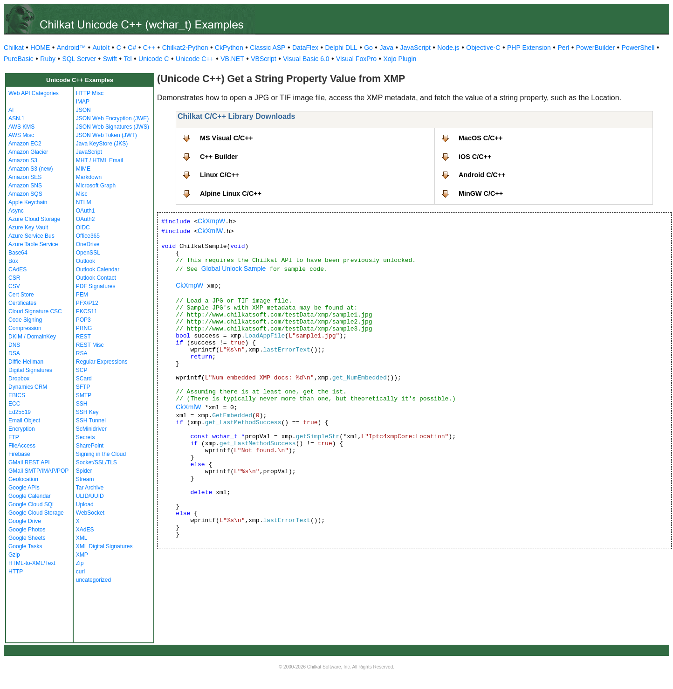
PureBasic (19, 58)
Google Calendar (29, 496)
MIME (83, 168)
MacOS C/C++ (480, 138)
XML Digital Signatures (104, 546)
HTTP (15, 571)
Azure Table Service (33, 244)
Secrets (85, 437)
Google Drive (24, 521)
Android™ (71, 47)
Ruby (47, 58)
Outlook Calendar (97, 269)
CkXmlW (210, 230)
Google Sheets (26, 538)
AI (11, 110)
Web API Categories (33, 93)
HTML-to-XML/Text (31, 563)
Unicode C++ (195, 58)
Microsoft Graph (96, 185)
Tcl (127, 58)
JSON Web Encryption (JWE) (112, 118)
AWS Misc (21, 135)
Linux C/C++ (219, 175)
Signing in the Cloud (101, 454)
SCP (82, 370)
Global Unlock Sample (233, 268)
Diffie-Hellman (25, 361)
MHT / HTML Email (99, 160)
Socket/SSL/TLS (96, 462)
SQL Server (79, 58)
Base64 (17, 252)
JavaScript (415, 47)
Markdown (89, 177)
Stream (85, 479)
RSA (82, 353)
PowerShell (638, 47)
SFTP (83, 387)
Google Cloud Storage (36, 513)
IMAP (82, 101)
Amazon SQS (25, 194)
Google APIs (24, 487)
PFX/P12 (87, 303)
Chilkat (14, 47)
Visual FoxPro (356, 58)
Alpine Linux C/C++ (230, 193)
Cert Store (21, 294)
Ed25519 (19, 412)
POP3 (83, 320)
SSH (82, 403)
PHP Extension (529, 47)
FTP (13, 437)
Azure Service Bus (31, 236)
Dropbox (18, 378)
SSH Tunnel (91, 420)
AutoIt (101, 47)
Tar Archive (89, 487)
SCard (84, 378)
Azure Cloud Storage (34, 219)
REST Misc (90, 345)
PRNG (84, 328)
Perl (563, 47)
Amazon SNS (25, 185)
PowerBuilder (595, 47)
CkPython (229, 47)
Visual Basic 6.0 (306, 58)
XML (82, 538)
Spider (84, 471)
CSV (14, 286)
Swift (110, 58)
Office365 (88, 236)
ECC (14, 403)
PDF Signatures (96, 286)
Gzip (14, 554)
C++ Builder (219, 156)
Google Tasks (25, 546)
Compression (24, 328)
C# (132, 47)
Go (368, 47)
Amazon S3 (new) (30, 168)
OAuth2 (85, 219)
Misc (82, 194)
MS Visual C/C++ (226, 138)
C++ (149, 47)
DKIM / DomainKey (32, 336)
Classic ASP (267, 47)
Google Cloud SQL (31, 504)
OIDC (83, 227)
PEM (82, 294)
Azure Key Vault (28, 227)
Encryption (21, 429)
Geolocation (23, 479)
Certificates (22, 303)
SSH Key (87, 412)
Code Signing (25, 320)
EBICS (16, 395)
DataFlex (305, 47)
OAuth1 (85, 210)
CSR (14, 278)
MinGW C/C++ (481, 193)
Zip (80, 563)
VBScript (263, 58)
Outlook (85, 261)
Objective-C (483, 47)
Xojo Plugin (400, 58)
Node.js (448, 47)
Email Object (24, 420)
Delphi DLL (341, 47)
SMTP (83, 395)
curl (80, 571)
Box (13, 261)
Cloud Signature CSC (35, 311)
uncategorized (93, 580)
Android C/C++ (482, 175)
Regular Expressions (102, 361)
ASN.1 (16, 118)
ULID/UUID (90, 496)
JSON (83, 110)
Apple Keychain (27, 202)
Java (386, 47)
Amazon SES (24, 177)
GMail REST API (28, 462)
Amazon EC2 (24, 143)
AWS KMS (21, 127)
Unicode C (153, 58)
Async (16, 210)
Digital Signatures (30, 370)
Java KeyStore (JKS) (102, 143)
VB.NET (232, 58)
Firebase (19, 454)
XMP (82, 554)
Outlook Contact (96, 278)
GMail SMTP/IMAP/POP (38, 471)
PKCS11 (86, 311)
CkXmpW (211, 221)
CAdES (17, 269)
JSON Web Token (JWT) (106, 135)
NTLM (83, 202)
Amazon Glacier (28, 152)
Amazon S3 (22, 160)
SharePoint (89, 445)
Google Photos (26, 529)
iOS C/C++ (475, 156)
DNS (14, 345)
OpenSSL (88, 252)
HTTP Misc (89, 93)
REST (83, 336)
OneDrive (88, 244)
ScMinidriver (91, 429)
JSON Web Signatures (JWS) (112, 127)
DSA (14, 353)
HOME (40, 47)
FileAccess (21, 445)
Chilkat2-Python (185, 47)
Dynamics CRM (27, 387)
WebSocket (90, 513)
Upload (85, 504)
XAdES (85, 529)
